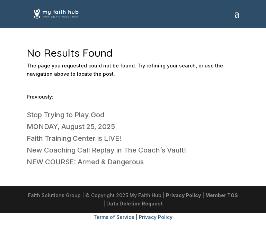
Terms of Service (114, 217)
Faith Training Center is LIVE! (74, 138)
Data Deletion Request (134, 203)
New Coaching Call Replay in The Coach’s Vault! (106, 150)
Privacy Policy (183, 195)
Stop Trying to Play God (65, 115)
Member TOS (221, 195)
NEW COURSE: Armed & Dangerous (85, 162)
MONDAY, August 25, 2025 (71, 126)
